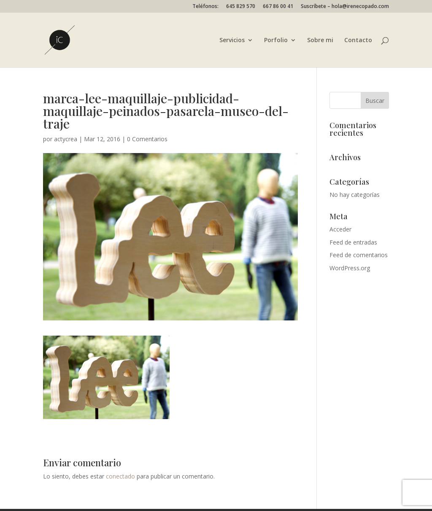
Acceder (340, 229)
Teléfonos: (205, 7)
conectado (120, 476)
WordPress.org (349, 268)
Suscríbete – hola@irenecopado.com (345, 7)
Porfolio (276, 40)
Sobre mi (320, 40)
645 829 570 (240, 7)
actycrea (65, 139)
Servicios (232, 40)
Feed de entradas (353, 242)
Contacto (358, 40)
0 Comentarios (147, 139)
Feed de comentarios (358, 255)
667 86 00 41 (278, 7)
